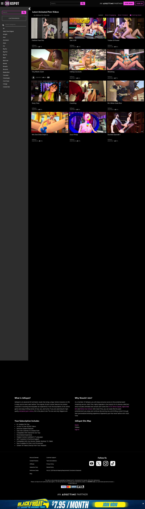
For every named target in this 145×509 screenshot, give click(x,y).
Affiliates (32, 464)
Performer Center (34, 470)
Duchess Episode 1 (114, 134)
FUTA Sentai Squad (115, 406)
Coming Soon (135, 15)
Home (77, 425)
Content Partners (34, 460)
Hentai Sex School (86, 409)
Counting (73, 103)
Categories (14, 18)
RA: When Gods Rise (115, 103)
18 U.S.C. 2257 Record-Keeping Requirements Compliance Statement (64, 470)
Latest (101, 15)
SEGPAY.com (91, 481)
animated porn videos (26, 411)
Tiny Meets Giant (38, 72)
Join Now (129, 3)
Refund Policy (50, 467)
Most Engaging (110, 15)
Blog (31, 473)
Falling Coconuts (76, 72)
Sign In (140, 3)
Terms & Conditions (52, 460)
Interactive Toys (34, 467)
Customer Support (51, 457)
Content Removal (72, 483)
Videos (77, 427)
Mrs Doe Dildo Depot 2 (40, 134)
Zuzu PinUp (74, 134)
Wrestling (111, 72)
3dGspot (34, 45)
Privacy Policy (50, 464)
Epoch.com (39, 481)
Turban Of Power (113, 40)
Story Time (35, 103)
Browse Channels (34, 457)
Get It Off (73, 40)
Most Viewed (123, 15)
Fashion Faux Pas (38, 40)
